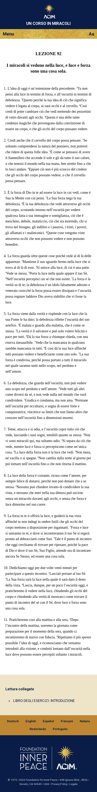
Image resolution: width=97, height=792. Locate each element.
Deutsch (13, 721)
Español (48, 721)
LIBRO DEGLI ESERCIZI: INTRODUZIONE (44, 701)
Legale (73, 784)
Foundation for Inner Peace (41, 779)
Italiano (85, 721)
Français (67, 721)
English (31, 721)
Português (60, 729)
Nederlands (38, 729)
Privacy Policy (59, 784)
